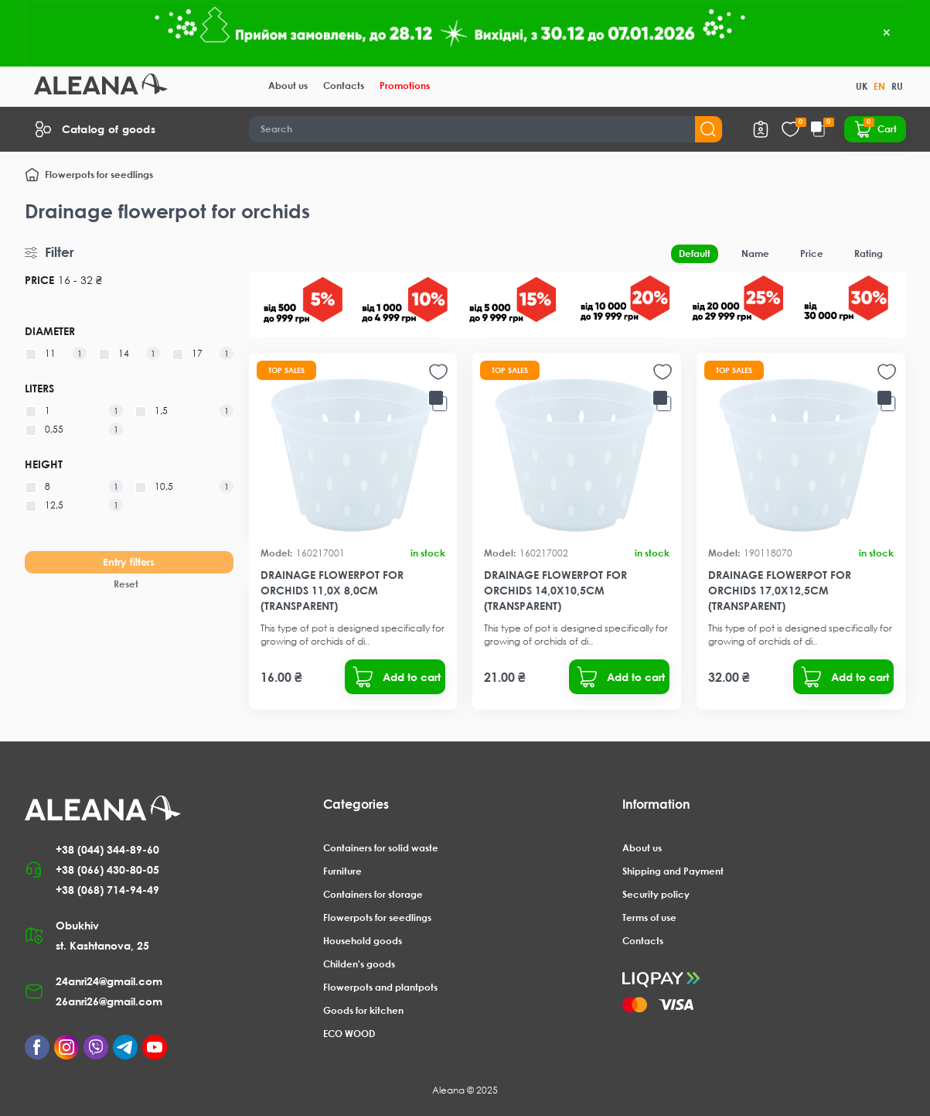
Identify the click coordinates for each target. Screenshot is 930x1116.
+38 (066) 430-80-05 (107, 869)
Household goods (362, 941)
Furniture (342, 871)
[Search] (486, 129)
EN (879, 86)
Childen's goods (359, 964)
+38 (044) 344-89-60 (107, 849)
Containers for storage (373, 894)
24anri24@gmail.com (109, 981)
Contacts (343, 85)
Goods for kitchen (363, 1010)
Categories (356, 804)
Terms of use (649, 917)
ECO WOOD (349, 1033)
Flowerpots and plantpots (380, 987)
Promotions (405, 85)
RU (897, 86)
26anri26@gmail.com (109, 1001)
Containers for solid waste (380, 848)
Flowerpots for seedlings (99, 174)
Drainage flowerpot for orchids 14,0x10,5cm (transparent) (555, 590)
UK (861, 86)
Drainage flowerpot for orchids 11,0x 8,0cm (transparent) (332, 590)
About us (288, 85)
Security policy (656, 894)
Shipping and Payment (673, 871)
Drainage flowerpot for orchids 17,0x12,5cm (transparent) (779, 590)
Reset (126, 584)
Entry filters (129, 562)
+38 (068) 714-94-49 (107, 889)
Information (656, 804)
